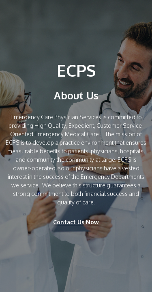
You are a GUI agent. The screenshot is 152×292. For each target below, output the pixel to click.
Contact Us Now (76, 222)
